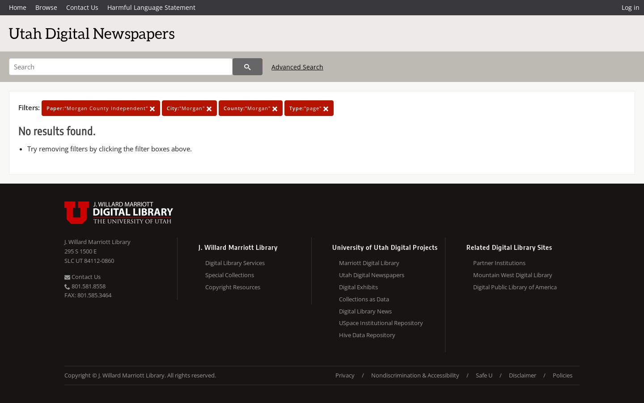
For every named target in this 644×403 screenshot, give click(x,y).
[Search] (121, 66)
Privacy (345, 375)
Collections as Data (364, 299)
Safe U (484, 375)
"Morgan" (189, 108)
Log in (631, 7)
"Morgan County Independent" (101, 108)
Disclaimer (522, 375)
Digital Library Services (235, 263)
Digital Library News (365, 311)
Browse (46, 7)
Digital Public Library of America (515, 287)
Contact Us (82, 7)
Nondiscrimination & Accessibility (415, 375)
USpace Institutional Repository (381, 323)
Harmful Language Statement (151, 7)
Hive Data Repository (367, 335)
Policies (562, 375)
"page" (309, 108)
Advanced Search (297, 67)
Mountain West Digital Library (512, 275)
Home (17, 7)
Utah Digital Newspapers (371, 275)
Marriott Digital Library (369, 263)
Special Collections (229, 275)
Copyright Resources (232, 287)
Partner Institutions (499, 263)
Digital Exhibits (358, 287)
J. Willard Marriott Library (97, 242)
